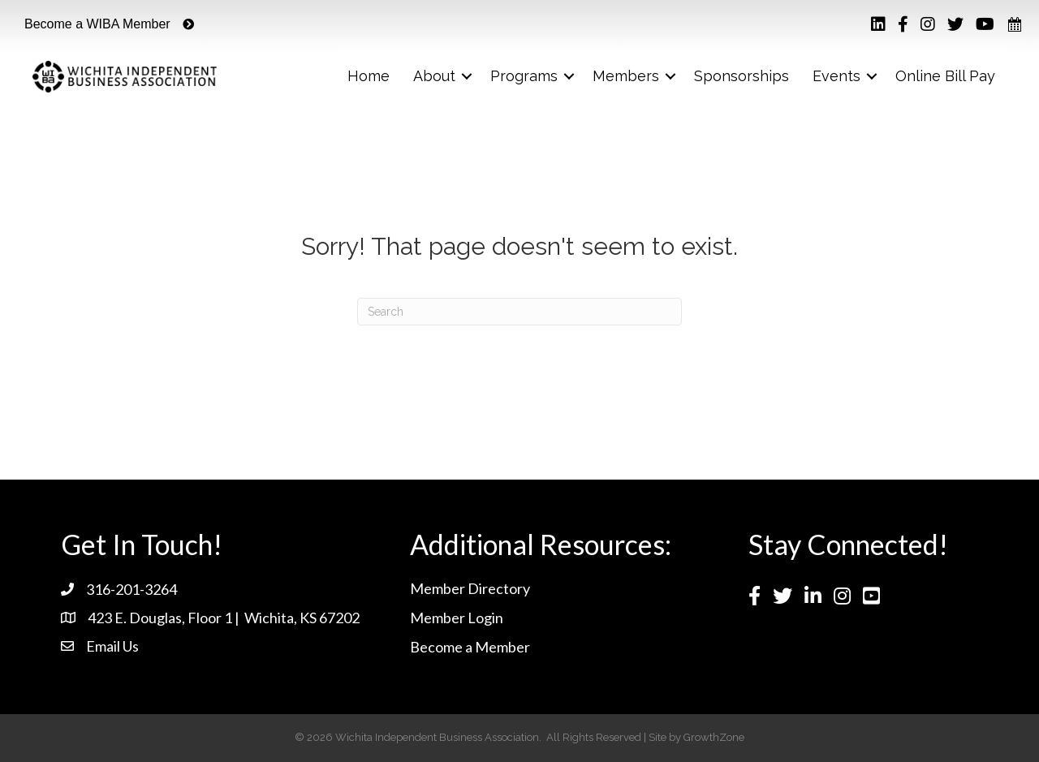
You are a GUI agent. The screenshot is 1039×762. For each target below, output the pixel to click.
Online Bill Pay (945, 75)
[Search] (519, 311)
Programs (524, 75)
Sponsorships (741, 75)
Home (368, 75)
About (434, 75)
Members (626, 75)
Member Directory (470, 588)
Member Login (456, 617)
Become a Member (470, 647)
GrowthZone (713, 737)
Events (836, 75)
